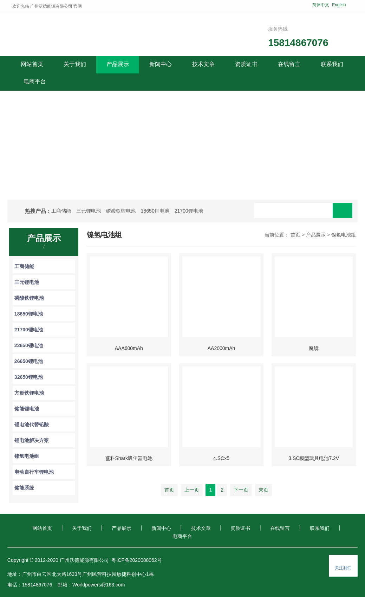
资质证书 (240, 528)
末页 (263, 490)
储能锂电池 (26, 408)
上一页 (191, 490)
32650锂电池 (28, 377)
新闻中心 (161, 528)
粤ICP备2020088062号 (136, 560)
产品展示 (316, 235)
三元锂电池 (88, 211)
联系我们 (320, 528)
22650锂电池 (28, 345)
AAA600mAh (129, 348)
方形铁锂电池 (29, 393)
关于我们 (82, 528)
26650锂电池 (28, 361)
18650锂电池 (155, 211)
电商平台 (182, 536)
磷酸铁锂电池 (121, 211)
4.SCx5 (221, 458)
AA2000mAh (221, 348)
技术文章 (201, 528)
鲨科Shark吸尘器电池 (129, 458)
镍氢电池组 (26, 456)
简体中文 (320, 4)
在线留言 (280, 528)
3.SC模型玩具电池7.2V (313, 458)
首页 (295, 235)
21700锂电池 (189, 211)
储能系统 (24, 488)
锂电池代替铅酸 (31, 424)
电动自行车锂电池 (34, 472)
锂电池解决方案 (31, 440)
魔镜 (314, 348)
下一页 (241, 490)
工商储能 (61, 211)
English (339, 4)
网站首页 (32, 64)
